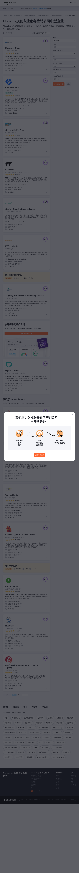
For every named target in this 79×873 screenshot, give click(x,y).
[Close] (72, 414)
